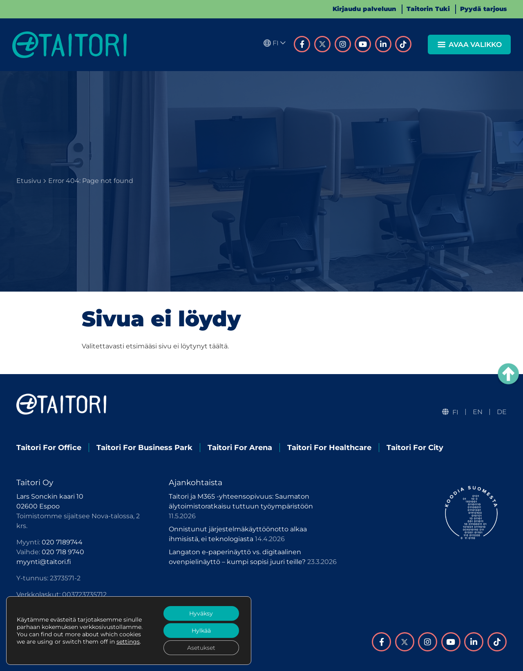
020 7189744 (62, 542)
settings (128, 641)
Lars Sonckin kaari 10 (49, 496)
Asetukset (201, 647)
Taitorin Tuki (428, 9)
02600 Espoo (38, 506)
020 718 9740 (63, 552)
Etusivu (28, 181)
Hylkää (201, 630)
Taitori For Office (48, 447)
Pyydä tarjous (483, 9)
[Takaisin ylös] (508, 373)
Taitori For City (415, 447)
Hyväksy (201, 613)
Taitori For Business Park (144, 447)
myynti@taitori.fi (43, 562)
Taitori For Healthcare (329, 447)
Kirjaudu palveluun (364, 9)
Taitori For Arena (240, 447)
